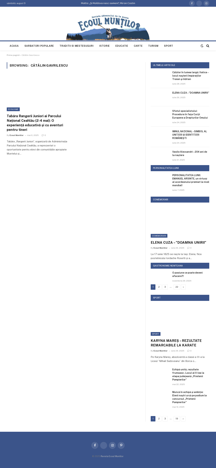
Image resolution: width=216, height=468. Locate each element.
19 (177, 418)
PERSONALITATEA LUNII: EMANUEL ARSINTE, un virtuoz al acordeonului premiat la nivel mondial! (190, 180)
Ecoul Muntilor (17, 135)
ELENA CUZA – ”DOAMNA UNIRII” (190, 92)
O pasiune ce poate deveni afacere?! (187, 274)
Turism (153, 46)
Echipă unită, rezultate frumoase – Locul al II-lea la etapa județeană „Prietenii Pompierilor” (188, 374)
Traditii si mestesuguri (76, 46)
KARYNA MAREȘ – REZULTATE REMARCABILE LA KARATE (176, 343)
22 (177, 287)
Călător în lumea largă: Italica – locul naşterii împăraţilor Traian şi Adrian (190, 75)
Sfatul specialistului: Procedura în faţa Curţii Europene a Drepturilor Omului (190, 114)
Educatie (121, 46)
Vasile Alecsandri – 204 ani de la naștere (189, 153)
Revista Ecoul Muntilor (112, 456)
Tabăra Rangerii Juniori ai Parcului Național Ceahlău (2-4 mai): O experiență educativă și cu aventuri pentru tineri (35, 123)
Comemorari (159, 236)
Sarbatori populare (39, 46)
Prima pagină (13, 55)
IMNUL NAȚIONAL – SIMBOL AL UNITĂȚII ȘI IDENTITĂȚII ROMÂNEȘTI (189, 134)
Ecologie (13, 109)
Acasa (14, 46)
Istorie (104, 46)
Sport (168, 46)
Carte (138, 46)
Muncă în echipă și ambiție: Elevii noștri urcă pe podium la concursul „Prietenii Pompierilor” (189, 397)
